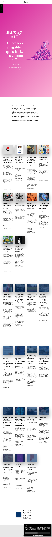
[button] (49, 525)
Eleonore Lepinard (20, 179)
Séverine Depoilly (30, 385)
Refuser (44, 533)
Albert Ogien (18, 487)
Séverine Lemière (42, 322)
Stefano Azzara (18, 444)
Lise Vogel (17, 221)
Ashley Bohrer (6, 449)
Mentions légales (41, 535)
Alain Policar (30, 490)
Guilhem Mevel (30, 231)
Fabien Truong (18, 384)
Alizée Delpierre (6, 329)
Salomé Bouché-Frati (31, 188)
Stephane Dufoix (18, 265)
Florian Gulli (42, 227)
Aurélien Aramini (30, 439)
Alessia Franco (42, 179)
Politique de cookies (35, 535)
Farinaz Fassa (18, 178)
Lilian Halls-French (43, 441)
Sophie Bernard (18, 324)
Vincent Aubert (6, 227)
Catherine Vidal (6, 486)
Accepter (31, 533)
